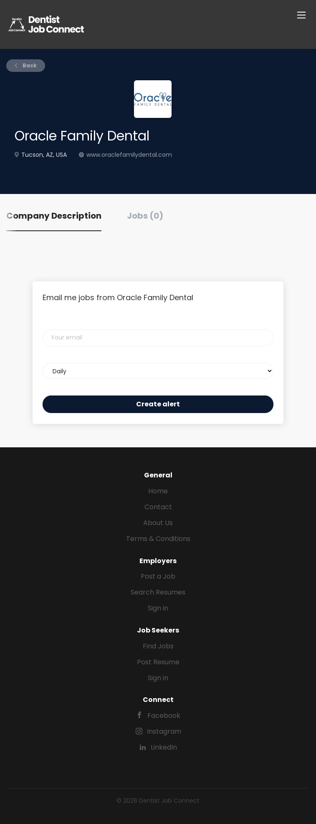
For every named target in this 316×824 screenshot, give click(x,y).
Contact (158, 507)
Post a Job (158, 576)
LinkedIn (164, 747)
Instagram (164, 731)
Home (158, 491)
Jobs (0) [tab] (145, 216)
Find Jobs (158, 646)
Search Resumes (158, 592)
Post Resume (158, 662)
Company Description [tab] (53, 216)
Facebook (163, 715)
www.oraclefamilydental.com (129, 155)
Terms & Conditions (158, 538)
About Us (158, 523)
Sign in (158, 608)
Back (29, 65)
